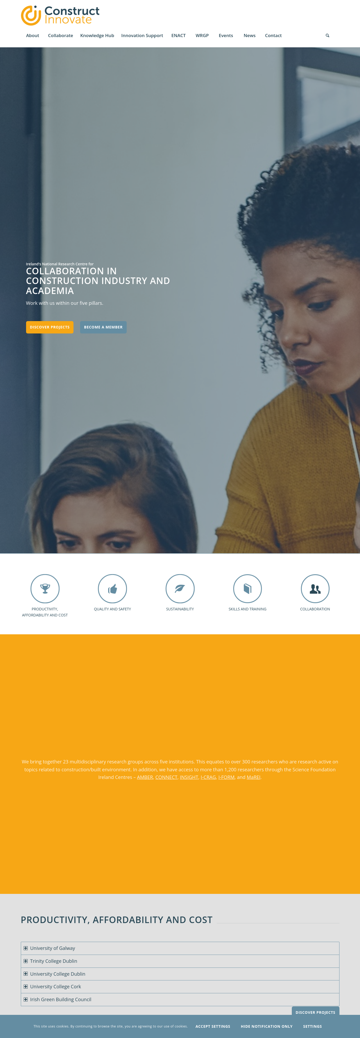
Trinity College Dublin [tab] (50, 961)
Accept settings (212, 1026)
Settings (312, 1026)
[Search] (327, 35)
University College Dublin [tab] (55, 974)
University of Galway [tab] (49, 948)
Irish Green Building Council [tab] (57, 999)
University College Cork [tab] (52, 986)
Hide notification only (267, 1026)
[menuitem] (33, 35)
